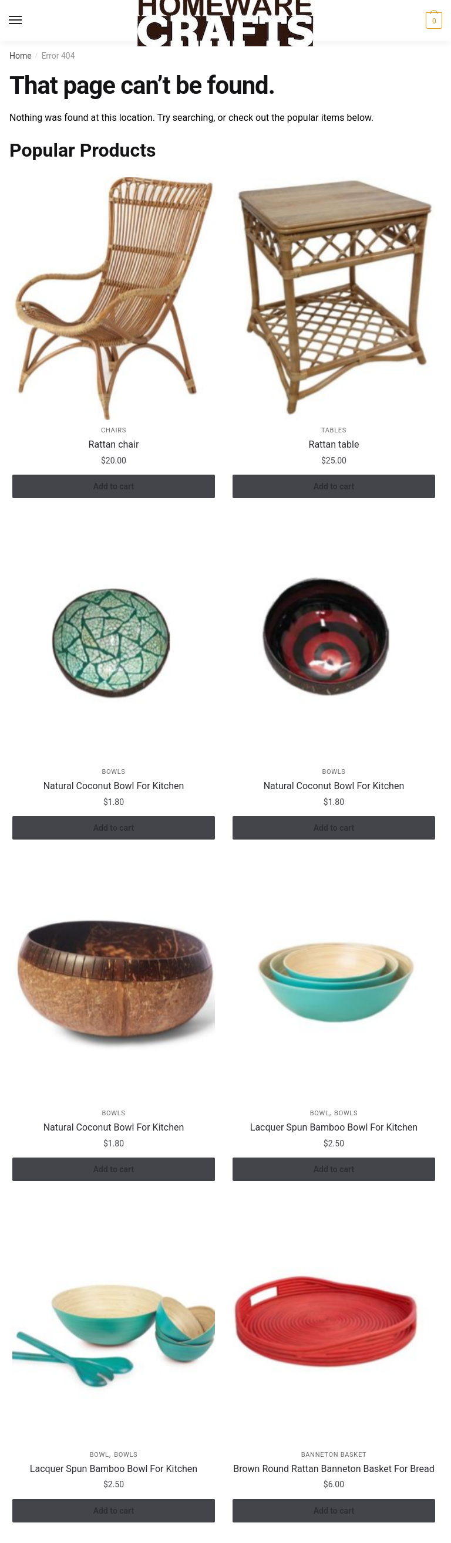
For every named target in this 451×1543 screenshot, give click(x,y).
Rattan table (334, 444)
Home (20, 55)
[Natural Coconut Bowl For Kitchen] (113, 640)
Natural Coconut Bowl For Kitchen (113, 785)
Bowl (319, 1113)
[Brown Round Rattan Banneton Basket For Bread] (334, 1323)
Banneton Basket (334, 1455)
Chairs (113, 430)
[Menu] (26, 20)
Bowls (113, 772)
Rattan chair (114, 444)
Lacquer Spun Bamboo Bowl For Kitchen (334, 1127)
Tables (333, 430)
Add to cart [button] (113, 486)
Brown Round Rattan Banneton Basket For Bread (333, 1468)
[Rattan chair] (113, 298)
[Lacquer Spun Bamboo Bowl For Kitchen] (334, 981)
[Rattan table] (334, 298)
